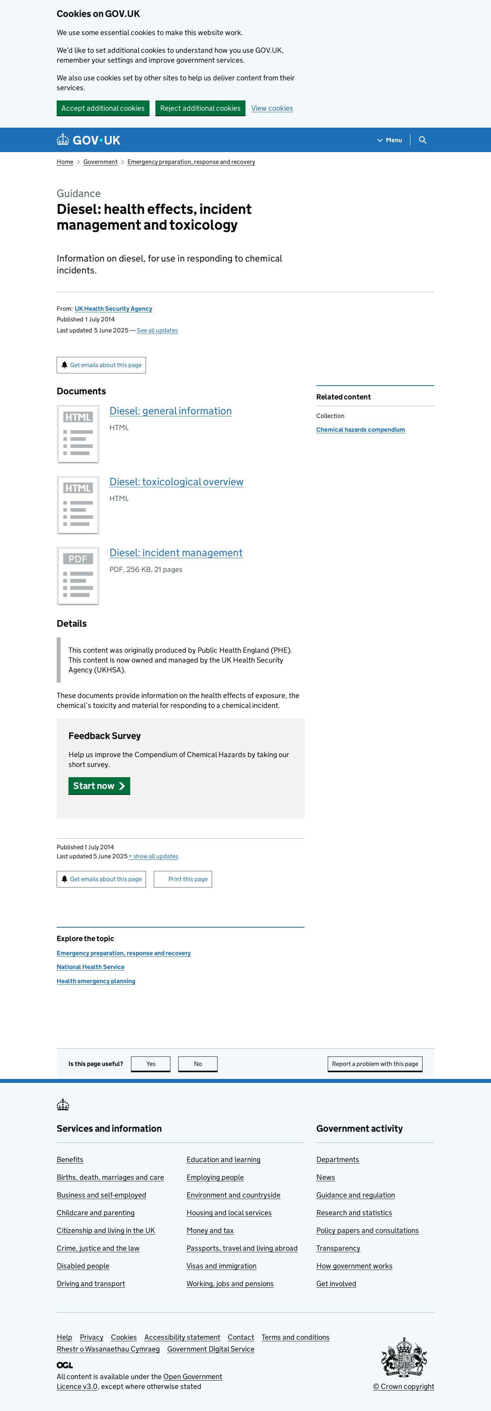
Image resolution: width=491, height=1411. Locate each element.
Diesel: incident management (176, 552)
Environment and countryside (233, 1194)
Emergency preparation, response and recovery (191, 161)
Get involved (336, 1283)
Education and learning (223, 1159)
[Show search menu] (422, 140)
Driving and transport (91, 1283)
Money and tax (210, 1230)
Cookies (124, 1337)
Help (64, 1337)
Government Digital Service (211, 1348)
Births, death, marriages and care (110, 1177)
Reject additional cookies (200, 108)
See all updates (157, 330)
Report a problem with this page (375, 1064)
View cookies (272, 108)
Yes (158, 1064)
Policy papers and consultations (367, 1230)
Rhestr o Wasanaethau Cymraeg (108, 1348)
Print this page (188, 879)
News (325, 1177)
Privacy (91, 1337)
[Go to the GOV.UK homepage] (88, 140)
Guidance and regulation (355, 1194)
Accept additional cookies (103, 108)
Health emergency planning (96, 981)
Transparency (338, 1248)
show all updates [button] (153, 856)
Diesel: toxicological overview (176, 481)
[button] (99, 785)
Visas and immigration (221, 1265)
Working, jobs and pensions (230, 1283)
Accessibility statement (182, 1337)
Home (65, 161)
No (206, 1064)
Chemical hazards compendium (360, 429)
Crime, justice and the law (98, 1248)
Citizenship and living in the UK (106, 1230)
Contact (241, 1337)
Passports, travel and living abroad (242, 1248)
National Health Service (91, 967)
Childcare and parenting (96, 1212)
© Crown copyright (403, 1386)
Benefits (70, 1159)
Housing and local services (229, 1212)
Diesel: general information (170, 410)
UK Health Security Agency (113, 308)
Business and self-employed (101, 1194)
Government (100, 161)
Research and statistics (354, 1212)
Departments (337, 1159)
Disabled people (83, 1265)
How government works (354, 1265)
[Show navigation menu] (389, 140)
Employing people (215, 1177)
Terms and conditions (296, 1337)
